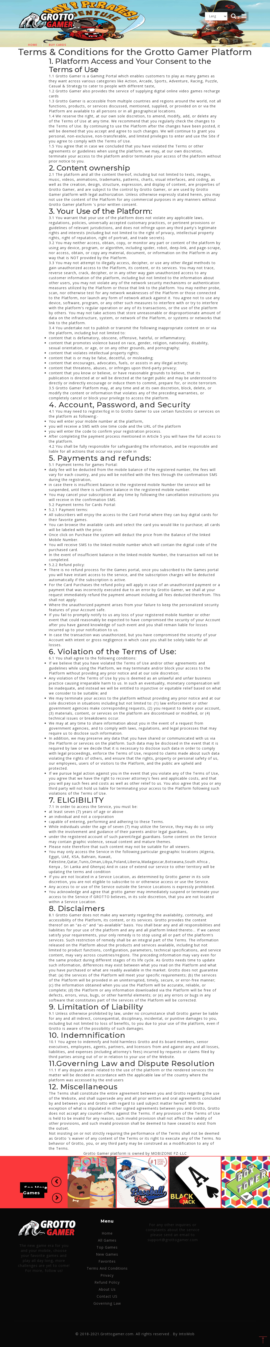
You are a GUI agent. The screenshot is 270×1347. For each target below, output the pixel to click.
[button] (56, 1182)
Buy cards (57, 45)
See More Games (35, 1190)
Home (32, 45)
